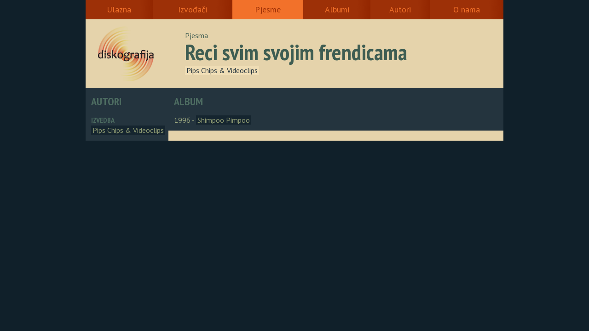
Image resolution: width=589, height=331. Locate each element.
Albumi (337, 9)
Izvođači (192, 9)
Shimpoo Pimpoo (223, 120)
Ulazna (119, 9)
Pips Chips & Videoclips (222, 70)
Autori (400, 9)
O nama (466, 9)
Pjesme (268, 9)
